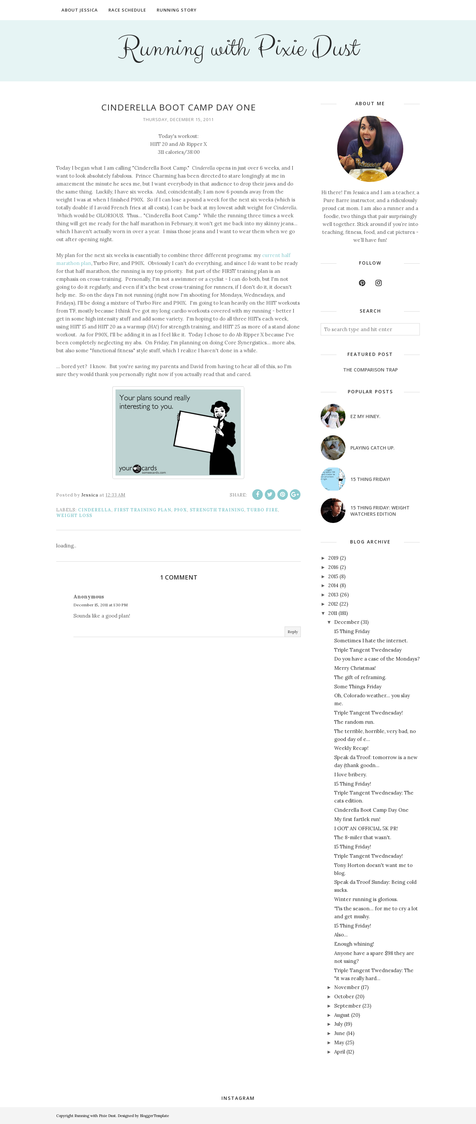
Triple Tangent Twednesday (368, 650)
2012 (333, 604)
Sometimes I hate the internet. (371, 640)
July (338, 1024)
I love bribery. (350, 774)
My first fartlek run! (357, 819)
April (339, 1052)
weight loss (74, 515)
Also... (341, 934)
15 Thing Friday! (370, 479)
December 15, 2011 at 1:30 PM (100, 604)
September (347, 1006)
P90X (180, 510)
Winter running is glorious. (366, 899)
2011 (332, 613)
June (339, 1033)
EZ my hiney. (365, 416)
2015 (333, 576)
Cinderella (94, 510)
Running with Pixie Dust (238, 48)
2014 (333, 585)
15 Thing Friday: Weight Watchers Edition (380, 510)
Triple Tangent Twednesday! (368, 713)
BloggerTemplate (154, 1115)
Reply (293, 631)
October (344, 996)
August (342, 1015)
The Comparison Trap (370, 370)
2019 (333, 558)
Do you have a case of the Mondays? (377, 659)
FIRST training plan (142, 510)
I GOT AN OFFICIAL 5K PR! (366, 828)
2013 (333, 594)
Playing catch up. (372, 448)
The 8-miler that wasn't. (362, 837)
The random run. (354, 722)
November (347, 987)
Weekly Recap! (351, 748)
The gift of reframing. (360, 677)
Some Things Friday (357, 686)
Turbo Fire (262, 510)
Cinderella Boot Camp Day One (371, 810)
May (339, 1042)
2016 (333, 567)
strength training (217, 510)
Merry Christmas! (355, 668)
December (346, 622)
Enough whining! (354, 944)
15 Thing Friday (352, 631)
